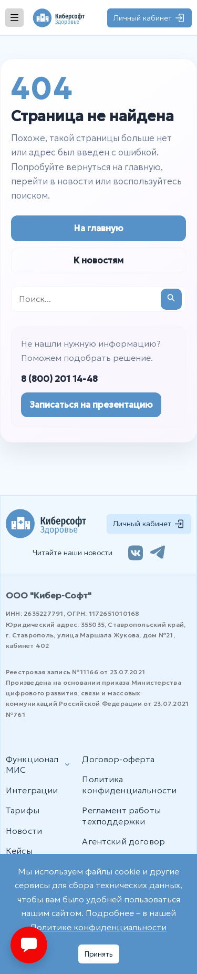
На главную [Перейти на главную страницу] (98, 228)
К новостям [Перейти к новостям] (98, 260)
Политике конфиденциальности (98, 927)
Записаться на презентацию (91, 404)
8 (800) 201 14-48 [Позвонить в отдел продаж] (59, 379)
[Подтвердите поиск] (171, 299)
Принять (99, 954)
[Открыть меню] (14, 17)
